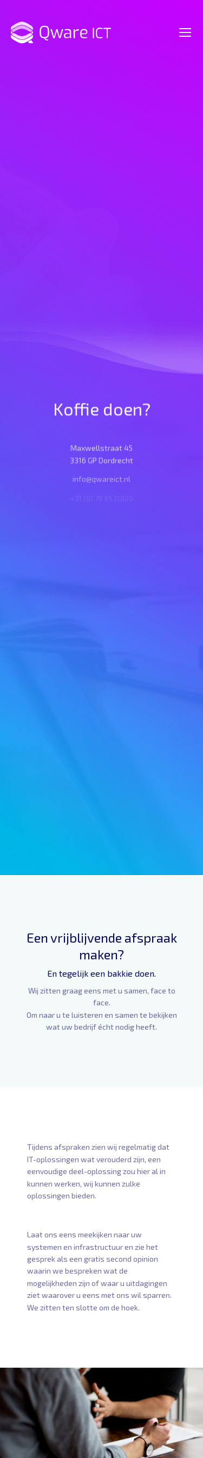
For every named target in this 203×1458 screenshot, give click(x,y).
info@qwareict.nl (101, 481)
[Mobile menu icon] (185, 32)
